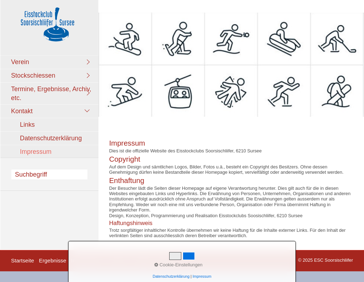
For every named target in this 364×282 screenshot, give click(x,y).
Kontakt (22, 111)
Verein (20, 62)
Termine (118, 260)
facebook (167, 260)
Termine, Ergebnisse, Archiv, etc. (51, 93)
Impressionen (87, 260)
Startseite (22, 260)
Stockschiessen (33, 75)
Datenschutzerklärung (51, 138)
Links (27, 124)
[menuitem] (51, 62)
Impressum (36, 151)
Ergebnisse (52, 260)
